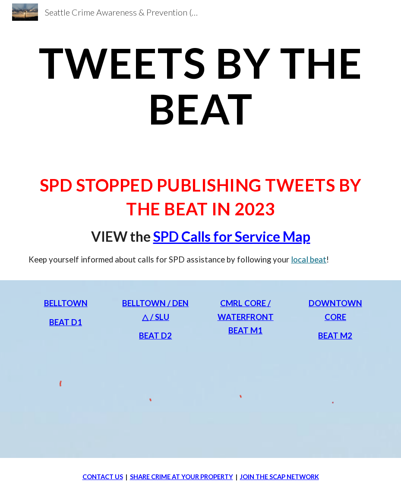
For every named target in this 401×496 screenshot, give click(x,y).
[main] (200, 85)
